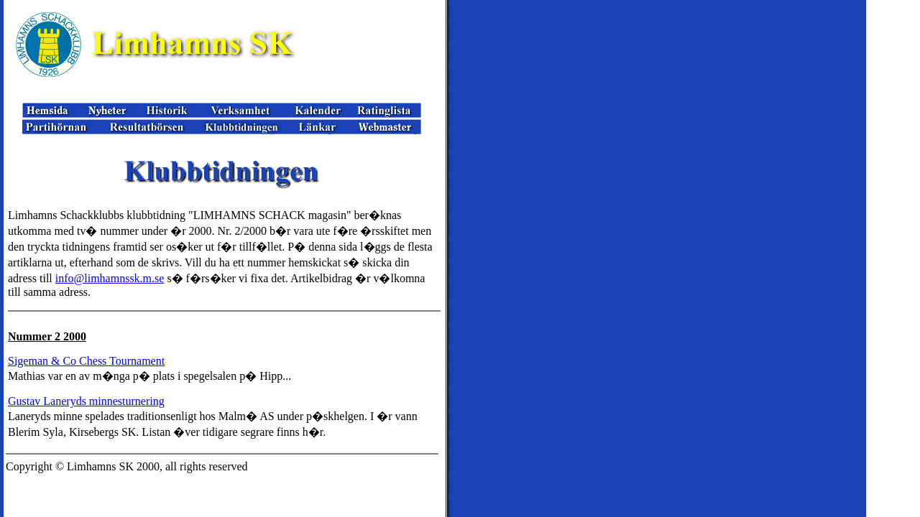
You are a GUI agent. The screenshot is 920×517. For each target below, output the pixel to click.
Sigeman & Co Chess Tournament (86, 361)
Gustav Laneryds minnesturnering (86, 401)
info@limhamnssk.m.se (110, 278)
